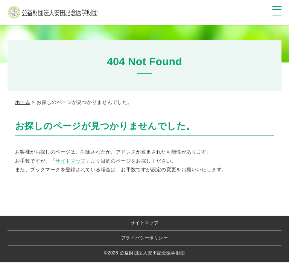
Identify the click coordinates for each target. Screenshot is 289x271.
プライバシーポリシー (144, 238)
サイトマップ (70, 161)
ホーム (22, 102)
